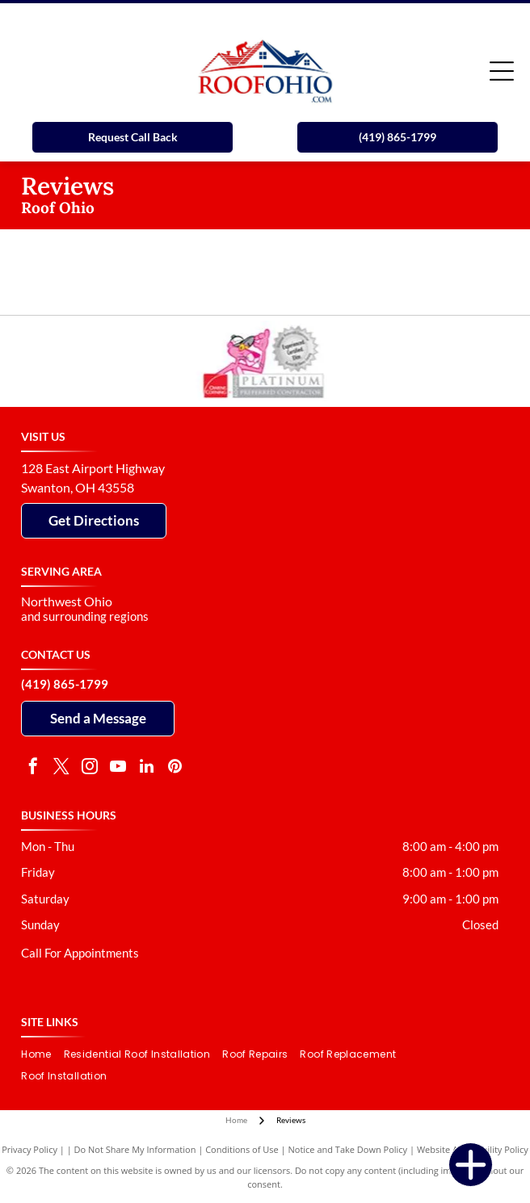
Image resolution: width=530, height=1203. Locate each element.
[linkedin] (146, 768)
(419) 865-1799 (64, 684)
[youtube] (118, 768)
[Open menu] (502, 71)
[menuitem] (42, 1055)
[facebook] (33, 768)
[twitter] (61, 768)
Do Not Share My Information (135, 1149)
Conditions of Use (242, 1149)
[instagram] (90, 768)
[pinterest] (174, 768)
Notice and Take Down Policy (348, 1149)
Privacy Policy (29, 1149)
